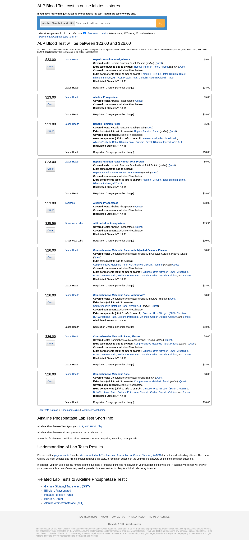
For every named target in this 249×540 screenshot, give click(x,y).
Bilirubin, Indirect (102, 77)
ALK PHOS (90, 426)
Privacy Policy (137, 517)
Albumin (147, 74)
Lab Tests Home (89, 517)
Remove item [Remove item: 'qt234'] (73, 23)
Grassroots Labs (74, 223)
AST (114, 77)
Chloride (144, 275)
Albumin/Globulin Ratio (161, 77)
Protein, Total (130, 77)
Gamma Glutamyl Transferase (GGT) (67, 486)
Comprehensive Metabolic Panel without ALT (119, 295)
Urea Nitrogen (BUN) (164, 272)
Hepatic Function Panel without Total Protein (119, 161)
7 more (187, 354)
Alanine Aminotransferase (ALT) (63, 503)
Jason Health (72, 59)
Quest (158, 63)
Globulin (143, 77)
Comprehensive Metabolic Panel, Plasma (116, 336)
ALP (81, 426)
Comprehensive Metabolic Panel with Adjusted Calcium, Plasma (130, 250)
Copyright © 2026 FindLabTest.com (124, 524)
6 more (187, 316)
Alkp (100, 426)
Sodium (122, 275)
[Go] (160, 23)
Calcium (172, 275)
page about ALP (62, 455)
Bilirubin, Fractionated (57, 490)
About (104, 517)
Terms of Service (159, 517)
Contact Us (118, 517)
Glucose (147, 272)
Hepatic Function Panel (106, 124)
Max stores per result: (50, 33)
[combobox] (102, 23)
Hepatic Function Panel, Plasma (111, 59)
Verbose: (78, 33)
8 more (187, 275)
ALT (120, 77)
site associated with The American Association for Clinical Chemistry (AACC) (121, 455)
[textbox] (95, 23)
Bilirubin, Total (160, 74)
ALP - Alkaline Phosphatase (109, 223)
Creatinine (182, 272)
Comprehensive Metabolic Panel (111, 374)
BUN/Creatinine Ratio (104, 275)
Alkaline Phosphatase (105, 97)
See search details (98, 33)
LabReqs (70, 203)
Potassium (133, 275)
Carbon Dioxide (158, 275)
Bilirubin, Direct (177, 74)
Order (51, 66)
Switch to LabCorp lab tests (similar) (58, 36)
